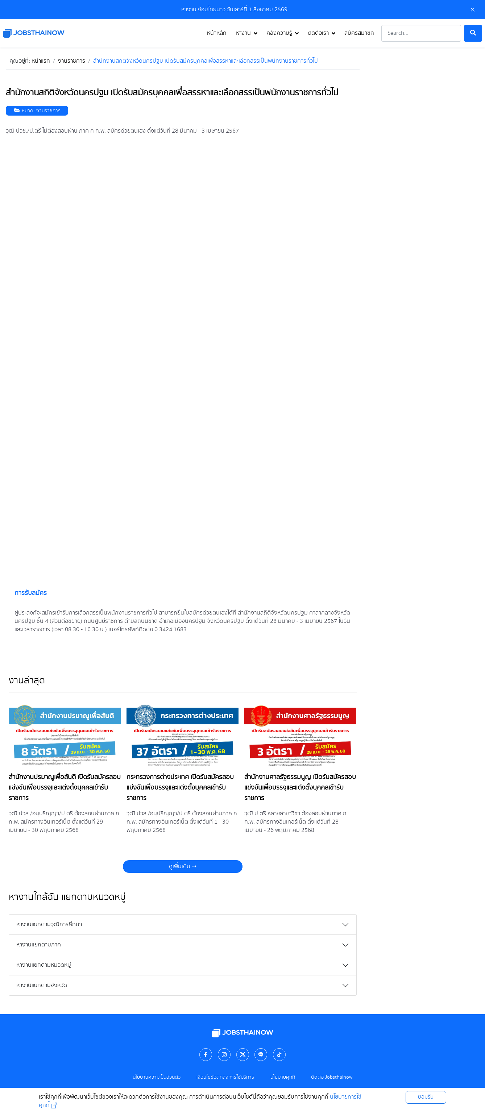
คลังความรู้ (279, 33)
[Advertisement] (425, 163)
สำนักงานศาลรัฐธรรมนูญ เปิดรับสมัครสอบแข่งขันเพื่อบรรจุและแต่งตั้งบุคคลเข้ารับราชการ (300, 788)
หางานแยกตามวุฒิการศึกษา (49, 924)
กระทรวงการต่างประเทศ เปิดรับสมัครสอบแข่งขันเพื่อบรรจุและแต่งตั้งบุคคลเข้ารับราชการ (180, 788)
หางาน (243, 33)
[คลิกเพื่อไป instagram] (224, 1054)
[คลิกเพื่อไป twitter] (242, 1054)
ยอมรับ (426, 1097)
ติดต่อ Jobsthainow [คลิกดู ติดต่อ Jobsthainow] (331, 1077)
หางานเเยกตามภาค (38, 945)
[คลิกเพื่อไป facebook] (206, 1054)
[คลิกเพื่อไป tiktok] (279, 1054)
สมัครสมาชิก (359, 33)
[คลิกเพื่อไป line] (261, 1054)
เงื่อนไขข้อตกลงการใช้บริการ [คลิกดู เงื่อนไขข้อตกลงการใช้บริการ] (225, 1077)
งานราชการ (48, 110)
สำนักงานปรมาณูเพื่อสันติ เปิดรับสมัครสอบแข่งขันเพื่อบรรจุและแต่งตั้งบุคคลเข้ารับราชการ (65, 788)
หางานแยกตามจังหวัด (41, 985)
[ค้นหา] (473, 33)
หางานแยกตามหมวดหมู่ (43, 965)
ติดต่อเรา (318, 33)
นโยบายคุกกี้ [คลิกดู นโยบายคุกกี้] (282, 1077)
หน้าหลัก (217, 33)
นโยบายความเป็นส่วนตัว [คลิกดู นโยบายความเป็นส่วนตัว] (157, 1077)
